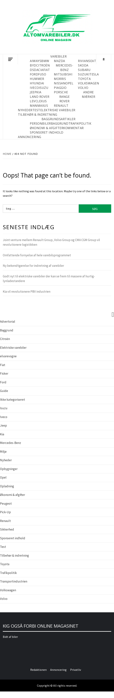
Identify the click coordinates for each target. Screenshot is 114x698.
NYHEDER (25, 110)
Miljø (3, 451)
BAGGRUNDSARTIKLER (59, 119)
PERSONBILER (40, 123)
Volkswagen (88, 83)
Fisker (4, 373)
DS (32, 70)
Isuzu (44, 88)
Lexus (42, 101)
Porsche (61, 92)
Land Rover (39, 97)
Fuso (42, 74)
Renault (61, 106)
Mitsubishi (63, 74)
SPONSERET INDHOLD (46, 132)
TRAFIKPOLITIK (79, 123)
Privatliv (75, 670)
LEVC (33, 101)
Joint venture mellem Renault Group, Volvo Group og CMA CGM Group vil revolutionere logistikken (51, 242)
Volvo (83, 88)
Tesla (94, 74)
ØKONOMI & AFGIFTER (46, 128)
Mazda (59, 61)
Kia (38, 92)
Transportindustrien (13, 581)
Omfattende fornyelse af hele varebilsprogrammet (37, 255)
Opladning (7, 486)
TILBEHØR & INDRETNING (37, 115)
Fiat (46, 70)
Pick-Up (5, 512)
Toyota (84, 79)
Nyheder (6, 460)
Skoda (83, 65)
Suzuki (83, 74)
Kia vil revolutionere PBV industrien (26, 291)
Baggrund (6, 330)
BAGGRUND (59, 123)
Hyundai (37, 83)
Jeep (33, 92)
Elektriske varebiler (13, 348)
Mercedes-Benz (10, 443)
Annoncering (29, 137)
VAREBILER (58, 56)
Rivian (83, 61)
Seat (92, 61)
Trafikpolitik (8, 573)
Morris (60, 79)
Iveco (34, 88)
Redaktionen (38, 670)
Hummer (37, 79)
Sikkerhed (7, 529)
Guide (4, 391)
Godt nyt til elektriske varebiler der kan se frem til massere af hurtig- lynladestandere (49, 278)
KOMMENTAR (73, 128)
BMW (45, 61)
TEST (36, 110)
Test (3, 547)
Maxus (42, 106)
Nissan (59, 83)
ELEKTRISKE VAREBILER (57, 110)
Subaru (84, 70)
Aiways (35, 61)
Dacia (38, 70)
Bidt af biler (10, 637)
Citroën (43, 65)
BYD (33, 65)
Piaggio (60, 88)
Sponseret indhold (12, 538)
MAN (33, 106)
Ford (34, 74)
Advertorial (7, 321)
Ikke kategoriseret (12, 400)
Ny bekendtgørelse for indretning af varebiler (33, 266)
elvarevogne (8, 356)
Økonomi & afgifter (12, 495)
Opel (69, 83)
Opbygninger (9, 469)
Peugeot (6, 503)
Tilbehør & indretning (14, 555)
